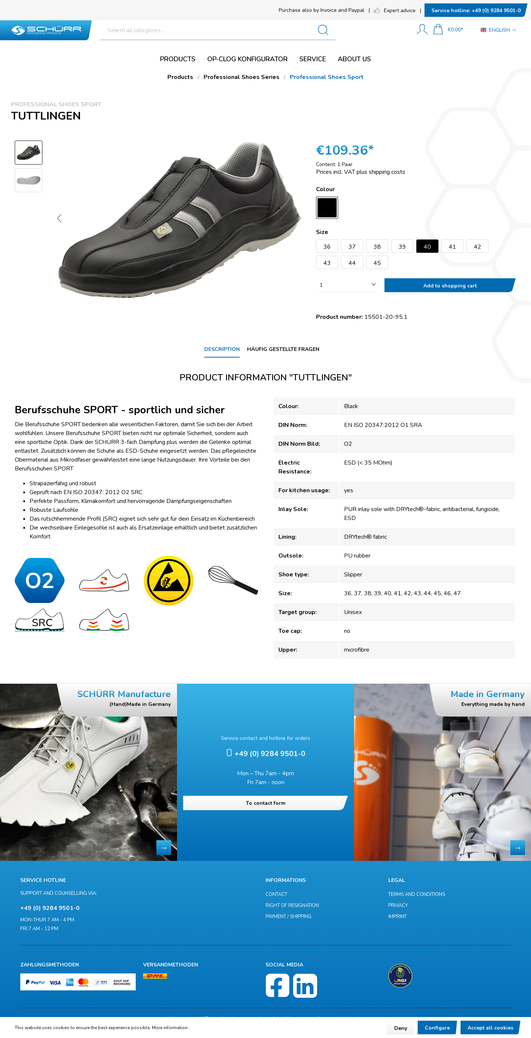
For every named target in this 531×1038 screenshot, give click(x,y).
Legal (396, 880)
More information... (171, 1028)
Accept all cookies (490, 1027)
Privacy (398, 905)
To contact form (265, 803)
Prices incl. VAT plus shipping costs (360, 172)
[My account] (422, 30)
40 (427, 247)
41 (452, 247)
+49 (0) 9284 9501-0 (476, 10)
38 (377, 247)
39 (402, 247)
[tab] (222, 350)
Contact (276, 894)
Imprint (397, 916)
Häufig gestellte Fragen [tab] (283, 349)
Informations (286, 880)
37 (352, 247)
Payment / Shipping (289, 916)
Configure (437, 1027)
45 (377, 263)
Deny (400, 1028)
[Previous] (59, 220)
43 (327, 263)
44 (352, 263)
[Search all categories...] (243, 30)
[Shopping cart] (448, 30)
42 (477, 247)
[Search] (390, 30)
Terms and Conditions (416, 894)
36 (327, 247)
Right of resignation (292, 905)
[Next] (299, 220)
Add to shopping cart (450, 285)
